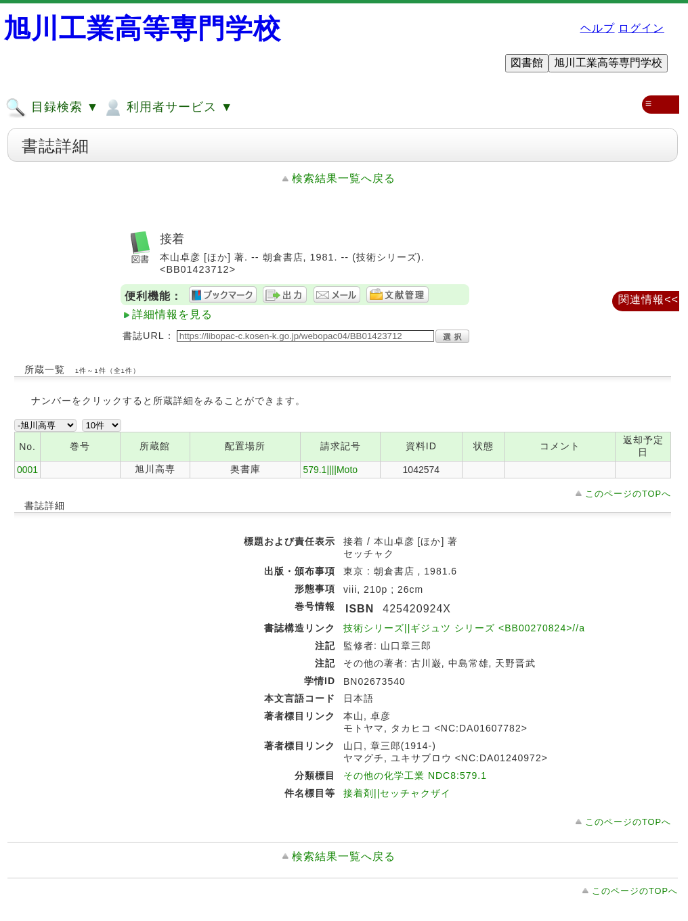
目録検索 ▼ (52, 107)
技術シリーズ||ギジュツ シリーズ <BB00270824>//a (464, 628)
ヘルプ (597, 28)
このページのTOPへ (628, 494)
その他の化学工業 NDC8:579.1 (415, 775)
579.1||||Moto (330, 469)
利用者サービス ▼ (167, 107)
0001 (27, 469)
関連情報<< (648, 299)
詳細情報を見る (172, 314)
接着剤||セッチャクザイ (397, 793)
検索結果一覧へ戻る (343, 178)
